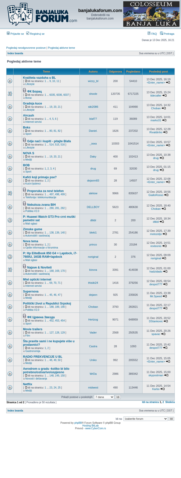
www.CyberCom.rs (95, 428)
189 (57, 307)
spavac (156, 334)
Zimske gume (32, 229)
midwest (93, 387)
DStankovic (156, 321)
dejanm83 (93, 180)
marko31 (155, 120)
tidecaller (155, 95)
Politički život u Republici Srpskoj (47, 303)
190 (62, 307)
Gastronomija (32, 351)
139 (57, 232)
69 (51, 283)
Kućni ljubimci (32, 183)
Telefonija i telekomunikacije (40, 197)
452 (52, 320)
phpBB (78, 423)
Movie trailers (32, 329)
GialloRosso (155, 195)
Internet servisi (33, 121)
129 (62, 332)
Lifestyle (29, 84)
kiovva (93, 269)
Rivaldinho (156, 132)
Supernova (30, 291)
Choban (156, 108)
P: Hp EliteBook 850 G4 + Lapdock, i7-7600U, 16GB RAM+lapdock (50, 255)
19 (51, 107)
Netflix (27, 384)
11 (57, 81)
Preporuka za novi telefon (45, 191)
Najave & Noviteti (39, 267)
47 (59, 295)
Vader (93, 332)
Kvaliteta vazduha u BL (39, 78)
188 (52, 307)
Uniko (93, 360)
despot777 (156, 284)
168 (52, 271)
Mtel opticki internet (37, 279)
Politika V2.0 (32, 211)
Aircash (28, 115)
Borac (28, 97)
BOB (26, 165)
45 (51, 295)
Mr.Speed (156, 296)
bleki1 (93, 232)
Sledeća (170, 402)
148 (52, 375)
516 (62, 144)
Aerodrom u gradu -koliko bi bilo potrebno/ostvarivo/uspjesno (46, 370)
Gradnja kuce (32, 103)
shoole (93, 93)
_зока (93, 143)
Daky (93, 156)
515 (57, 144)
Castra (93, 346)
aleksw (93, 193)
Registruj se (35, 33)
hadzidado (156, 271)
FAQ (152, 33)
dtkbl (93, 220)
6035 (52, 95)
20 (55, 107)
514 (52, 144)
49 (55, 360)
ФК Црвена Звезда (41, 317)
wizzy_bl (93, 81)
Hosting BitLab (90, 425)
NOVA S (28, 153)
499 (62, 194)
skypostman (155, 375)
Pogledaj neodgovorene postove (26, 47)
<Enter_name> (156, 82)
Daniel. (93, 130)
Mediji (28, 159)
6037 (66, 95)
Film (27, 335)
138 (52, 232)
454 (62, 320)
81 (55, 131)
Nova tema (30, 241)
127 (52, 332)
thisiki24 (93, 282)
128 (57, 332)
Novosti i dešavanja (36, 378)
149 (57, 375)
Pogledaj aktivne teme (61, 47)
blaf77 (93, 118)
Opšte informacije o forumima (41, 247)
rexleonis (155, 246)
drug (155, 158)
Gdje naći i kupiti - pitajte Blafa (49, 141)
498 (57, 194)
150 (62, 375)
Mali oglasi (31, 223)
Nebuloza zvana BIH (41, 204)
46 (55, 295)
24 (55, 387)
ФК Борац (34, 91)
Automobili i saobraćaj (37, 235)
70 (55, 283)
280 (52, 208)
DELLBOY (93, 207)
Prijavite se (15, 33)
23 (51, 387)
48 (51, 360)
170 (62, 271)
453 (57, 320)
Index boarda (15, 53)
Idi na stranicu (150, 402)
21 (59, 107)
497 (52, 194)
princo (93, 244)
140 (62, 232)
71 (59, 283)
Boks (26, 127)
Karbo (156, 389)
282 (62, 208)
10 (53, 81)
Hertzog (93, 319)
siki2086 (93, 106)
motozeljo (156, 234)
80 (51, 131)
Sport (28, 133)
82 (59, 131)
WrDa (93, 373)
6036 (59, 95)
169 (57, 271)
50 (59, 360)
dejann (93, 294)
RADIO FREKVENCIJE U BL (42, 356)
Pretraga (167, 33)
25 (59, 387)
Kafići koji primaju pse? (40, 177)
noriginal (93, 256)
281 (57, 208)
